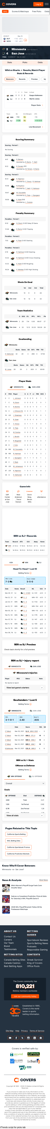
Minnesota (19, 49)
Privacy (24, 1031)
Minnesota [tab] (16, 387)
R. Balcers (19, 159)
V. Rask (15, 462)
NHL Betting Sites (13, 841)
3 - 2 (25, 611)
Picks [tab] (25, 62)
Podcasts (31, 946)
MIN (9, 546)
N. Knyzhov (20, 186)
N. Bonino (16, 407)
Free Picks (36, 11)
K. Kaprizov (20, 179)
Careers (8, 939)
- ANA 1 (30, 744)
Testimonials (10, 949)
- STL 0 (30, 735)
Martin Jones (34, 99)
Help (17, 1031)
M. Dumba (16, 432)
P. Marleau (20, 270)
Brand (7, 946)
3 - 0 (25, 624)
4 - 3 (25, 632)
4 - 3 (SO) (26, 593)
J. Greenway (17, 415)
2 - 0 (25, 615)
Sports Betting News (37, 943)
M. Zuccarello (21, 193)
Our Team (9, 943)
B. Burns (19, 229)
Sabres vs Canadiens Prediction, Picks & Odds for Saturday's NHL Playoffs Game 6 (29, 897)
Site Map (9, 1031)
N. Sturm (19, 223)
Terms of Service (37, 1031)
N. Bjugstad (17, 441)
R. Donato (19, 166)
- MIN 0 (31, 748)
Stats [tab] (9, 62)
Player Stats (36, 105)
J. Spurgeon (17, 458)
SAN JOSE (35, 666)
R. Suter (16, 419)
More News (43, 880)
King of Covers (34, 963)
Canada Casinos (12, 963)
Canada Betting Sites (14, 959)
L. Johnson (17, 398)
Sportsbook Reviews (37, 940)
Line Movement (35, 127)
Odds (47, 11)
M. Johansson (18, 466)
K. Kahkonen (9, 354)
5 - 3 (25, 602)
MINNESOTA (14, 666)
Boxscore (10, 79)
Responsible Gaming (37, 949)
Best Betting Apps (13, 966)
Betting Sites (13, 954)
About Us (10, 931)
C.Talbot (8, 731)
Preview (34, 79)
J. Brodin (16, 436)
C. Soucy (16, 424)
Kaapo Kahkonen (35, 95)
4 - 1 (25, 606)
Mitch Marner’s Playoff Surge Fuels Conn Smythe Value (26, 886)
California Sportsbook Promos (18, 847)
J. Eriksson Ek (18, 411)
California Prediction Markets (18, 854)
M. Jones (8, 369)
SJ (9, 550)
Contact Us (9, 936)
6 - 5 (25, 619)
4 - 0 (25, 628)
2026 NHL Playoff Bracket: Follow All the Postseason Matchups (26, 908)
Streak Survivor (35, 959)
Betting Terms (25, 573)
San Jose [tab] (34, 387)
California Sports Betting (16, 834)
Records (22, 79)
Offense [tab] (14, 776)
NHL (5, 11)
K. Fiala (18, 241)
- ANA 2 (30, 740)
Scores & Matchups (20, 11)
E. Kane (18, 200)
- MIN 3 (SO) (32, 731)
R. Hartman (20, 252)
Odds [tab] (40, 62)
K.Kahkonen (9, 748)
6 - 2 (25, 597)
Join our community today (25, 996)
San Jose (18, 53)
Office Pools (33, 966)
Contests (33, 954)
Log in (38, 4)
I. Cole (15, 445)
